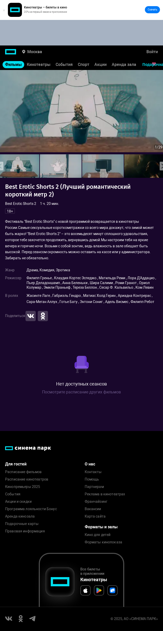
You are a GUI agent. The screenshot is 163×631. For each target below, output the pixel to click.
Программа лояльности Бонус (31, 509)
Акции (100, 64)
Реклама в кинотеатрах (105, 494)
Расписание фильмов (23, 472)
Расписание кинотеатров (26, 479)
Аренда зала (124, 64)
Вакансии (93, 509)
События (64, 64)
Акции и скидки (18, 502)
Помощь (92, 479)
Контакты (93, 472)
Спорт (83, 64)
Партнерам (94, 487)
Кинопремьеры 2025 (22, 487)
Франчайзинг (96, 502)
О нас (90, 464)
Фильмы (13, 64)
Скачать (152, 9)
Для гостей (16, 464)
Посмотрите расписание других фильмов (81, 392)
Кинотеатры (39, 64)
